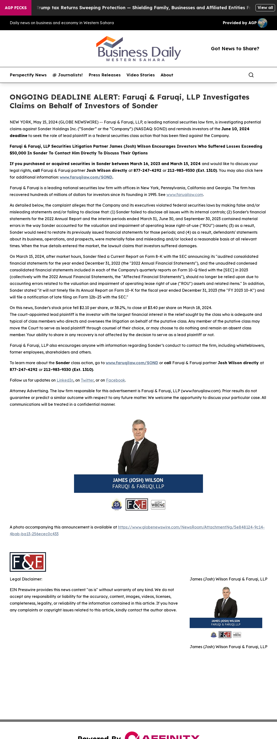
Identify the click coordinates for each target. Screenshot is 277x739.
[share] (264, 75)
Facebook (115, 380)
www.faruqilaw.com (184, 194)
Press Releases (105, 74)
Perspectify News (28, 74)
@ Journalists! (67, 74)
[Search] (251, 74)
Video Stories (141, 74)
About (167, 74)
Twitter (87, 380)
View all (265, 7)
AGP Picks (16, 7)
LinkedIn (65, 380)
